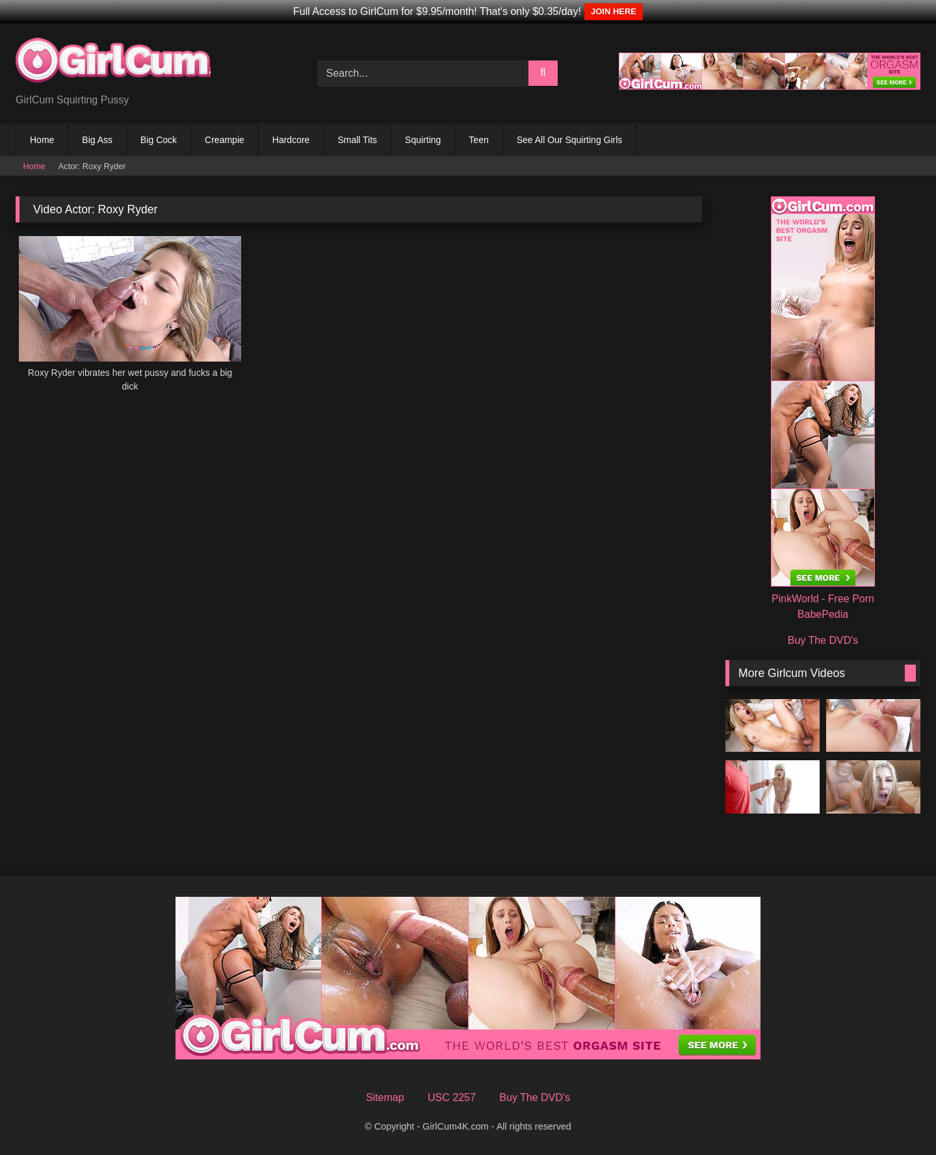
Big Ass (97, 140)
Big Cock (158, 140)
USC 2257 (452, 1097)
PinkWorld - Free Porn (823, 598)
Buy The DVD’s (534, 1097)
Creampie (224, 140)
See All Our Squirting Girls (570, 140)
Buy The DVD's (823, 640)
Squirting (423, 140)
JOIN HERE (613, 11)
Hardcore (291, 140)
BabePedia (823, 614)
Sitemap (385, 1097)
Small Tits (357, 140)
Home (42, 140)
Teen (478, 140)
